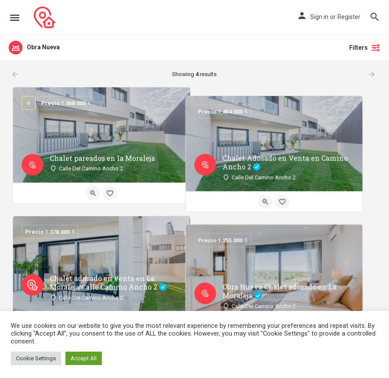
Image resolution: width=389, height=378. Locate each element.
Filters (364, 47)
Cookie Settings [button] (36, 358)
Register (348, 16)
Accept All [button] (84, 358)
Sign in (319, 16)
